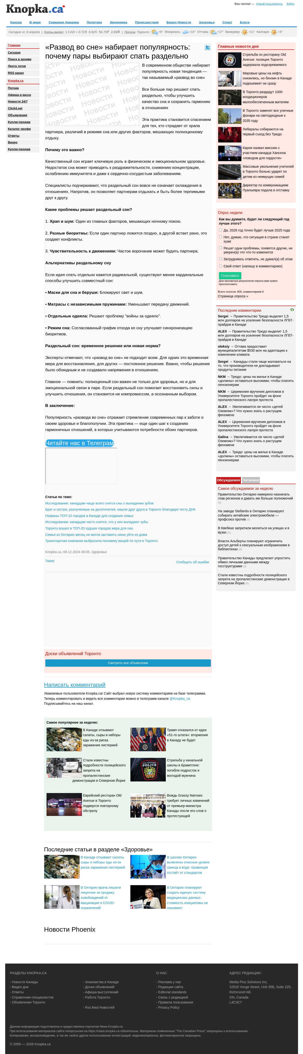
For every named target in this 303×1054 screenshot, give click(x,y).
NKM (222, 377)
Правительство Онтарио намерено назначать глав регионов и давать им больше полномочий (255, 496)
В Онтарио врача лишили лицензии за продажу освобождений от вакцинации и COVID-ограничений (101, 898)
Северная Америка (64, 22)
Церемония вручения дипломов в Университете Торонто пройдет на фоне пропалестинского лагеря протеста (251, 396)
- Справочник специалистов (32, 997)
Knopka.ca (16, 80)
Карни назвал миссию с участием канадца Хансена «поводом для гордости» (264, 153)
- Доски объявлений (99, 987)
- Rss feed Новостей (99, 1007)
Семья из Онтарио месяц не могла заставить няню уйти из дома (96, 535)
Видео (13, 142)
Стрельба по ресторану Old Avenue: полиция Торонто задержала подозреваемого (265, 60)
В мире (35, 22)
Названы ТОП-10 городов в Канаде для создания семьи (89, 516)
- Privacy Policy (167, 1007)
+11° (252, 32)
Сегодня (14, 52)
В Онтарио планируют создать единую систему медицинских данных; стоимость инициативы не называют (187, 898)
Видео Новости (178, 22)
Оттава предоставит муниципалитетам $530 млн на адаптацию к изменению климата (252, 351)
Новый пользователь (269, 3)
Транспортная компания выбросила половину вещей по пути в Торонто (101, 541)
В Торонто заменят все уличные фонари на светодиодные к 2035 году (268, 116)
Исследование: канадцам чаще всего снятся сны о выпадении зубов (99, 503)
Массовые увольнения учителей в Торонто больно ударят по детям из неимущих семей (268, 172)
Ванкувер (232, 32)
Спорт (227, 22)
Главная (14, 45)
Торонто (143, 32)
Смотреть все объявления (128, 663)
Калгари (263, 32)
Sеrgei (223, 316)
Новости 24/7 (18, 101)
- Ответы (17, 992)
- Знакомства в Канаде (101, 982)
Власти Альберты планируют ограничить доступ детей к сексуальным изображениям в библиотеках (254, 545)
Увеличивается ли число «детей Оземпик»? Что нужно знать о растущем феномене (250, 411)
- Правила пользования (174, 1002)
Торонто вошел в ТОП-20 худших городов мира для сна (89, 528)
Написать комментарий (75, 685)
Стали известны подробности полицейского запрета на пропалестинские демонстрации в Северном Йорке (99, 770)
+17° (220, 32)
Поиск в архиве (19, 59)
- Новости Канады (24, 982)
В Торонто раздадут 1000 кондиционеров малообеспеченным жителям (266, 97)
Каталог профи (19, 129)
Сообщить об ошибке (192, 562)
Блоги (245, 22)
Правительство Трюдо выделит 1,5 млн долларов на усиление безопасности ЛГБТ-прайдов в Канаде (256, 320)
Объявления (17, 115)
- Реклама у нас (168, 982)
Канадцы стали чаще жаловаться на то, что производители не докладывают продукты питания (254, 366)
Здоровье (207, 22)
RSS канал (16, 73)
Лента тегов (17, 66)
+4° (280, 32)
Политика (94, 22)
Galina (223, 437)
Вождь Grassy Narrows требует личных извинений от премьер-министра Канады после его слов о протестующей (188, 806)
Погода (129, 32)
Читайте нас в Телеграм (79, 443)
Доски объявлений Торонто (73, 653)
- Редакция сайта (169, 987)
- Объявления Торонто (27, 1002)
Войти (290, 3)
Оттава (202, 32)
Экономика (118, 22)
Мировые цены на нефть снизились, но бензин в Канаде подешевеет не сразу (267, 78)
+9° (160, 32)
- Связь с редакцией (172, 997)
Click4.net (15, 108)
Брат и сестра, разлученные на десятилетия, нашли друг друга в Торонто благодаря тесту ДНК (120, 509)
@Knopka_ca (180, 698)
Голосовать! (230, 275)
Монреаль (172, 32)
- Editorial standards (171, 992)
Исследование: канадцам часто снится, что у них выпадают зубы (96, 522)
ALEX (222, 331)
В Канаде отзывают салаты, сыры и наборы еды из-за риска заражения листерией (103, 862)
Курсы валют (54, 32)
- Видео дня (19, 987)
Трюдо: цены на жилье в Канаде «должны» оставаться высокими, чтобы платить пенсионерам (256, 381)
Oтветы (14, 135)
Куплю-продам (19, 122)
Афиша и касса (19, 95)
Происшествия (147, 22)
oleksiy (224, 346)
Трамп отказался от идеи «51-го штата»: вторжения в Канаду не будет (187, 735)
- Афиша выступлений (100, 992)
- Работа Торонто (96, 997)
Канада (16, 22)
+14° (192, 32)
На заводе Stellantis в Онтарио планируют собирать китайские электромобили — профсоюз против (251, 515)
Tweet (49, 561)
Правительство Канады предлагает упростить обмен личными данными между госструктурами (254, 562)
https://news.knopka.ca (103, 1031)
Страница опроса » (233, 296)
